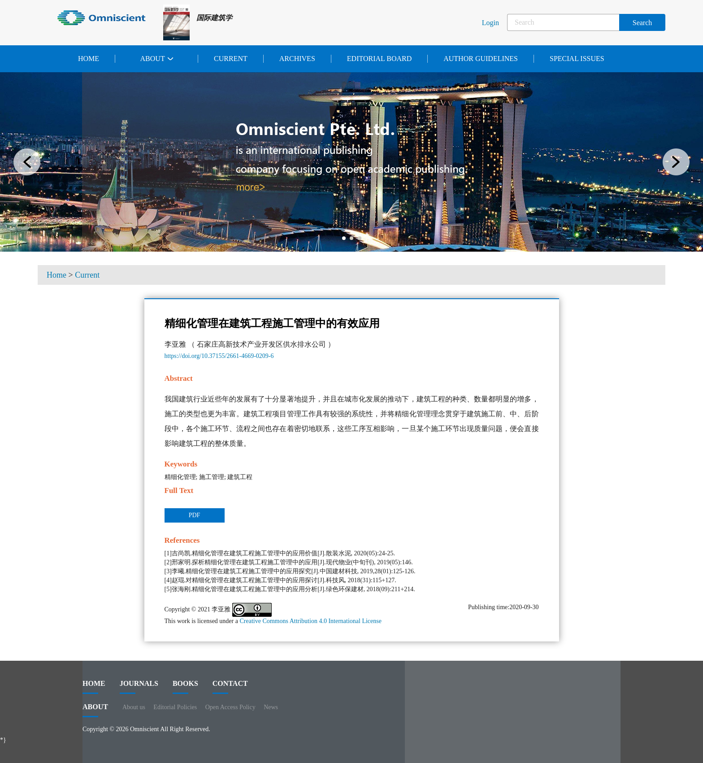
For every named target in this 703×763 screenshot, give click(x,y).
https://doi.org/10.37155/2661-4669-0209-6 (219, 356)
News (271, 707)
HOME (93, 687)
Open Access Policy (230, 707)
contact (230, 687)
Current (230, 58)
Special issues (577, 58)
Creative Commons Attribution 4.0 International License (310, 621)
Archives (297, 58)
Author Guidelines (480, 58)
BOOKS (185, 687)
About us (133, 707)
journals (139, 687)
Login (490, 22)
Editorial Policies (175, 707)
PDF (194, 515)
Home (88, 58)
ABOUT (95, 710)
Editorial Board (379, 58)
